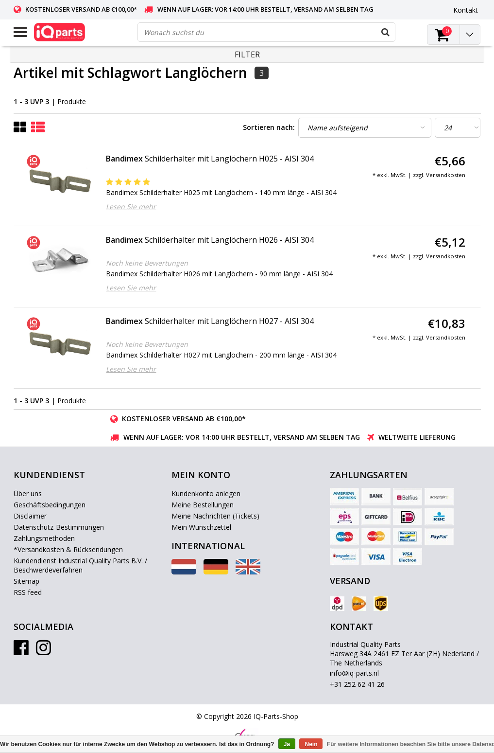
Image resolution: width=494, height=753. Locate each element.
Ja (287, 744)
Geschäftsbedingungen (49, 504)
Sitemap (26, 581)
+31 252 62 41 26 (357, 684)
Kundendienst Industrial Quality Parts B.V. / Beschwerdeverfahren (80, 565)
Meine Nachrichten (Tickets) (215, 515)
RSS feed (28, 592)
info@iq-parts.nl (354, 673)
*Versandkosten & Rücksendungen (68, 549)
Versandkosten (445, 175)
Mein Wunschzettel (201, 527)
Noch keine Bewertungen (147, 263)
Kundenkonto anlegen (205, 493)
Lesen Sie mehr (131, 206)
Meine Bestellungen (202, 504)
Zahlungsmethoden (44, 538)
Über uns (28, 493)
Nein (311, 744)
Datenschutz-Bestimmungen (59, 527)
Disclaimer (30, 515)
